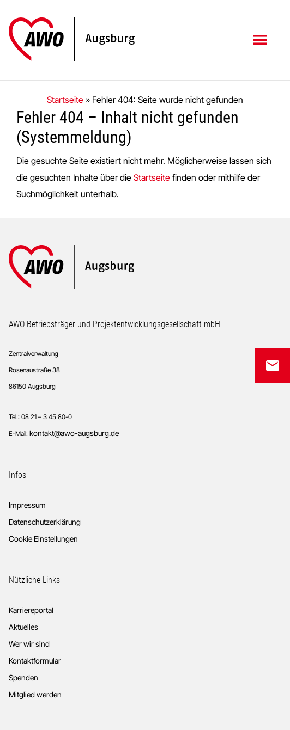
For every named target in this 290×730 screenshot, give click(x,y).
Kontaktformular (35, 660)
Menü (261, 39)
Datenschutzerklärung (45, 521)
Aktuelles (23, 626)
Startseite (65, 99)
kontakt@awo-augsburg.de (74, 433)
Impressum (27, 505)
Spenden (23, 677)
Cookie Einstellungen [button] (43, 538)
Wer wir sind (29, 643)
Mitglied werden (35, 694)
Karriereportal (31, 610)
